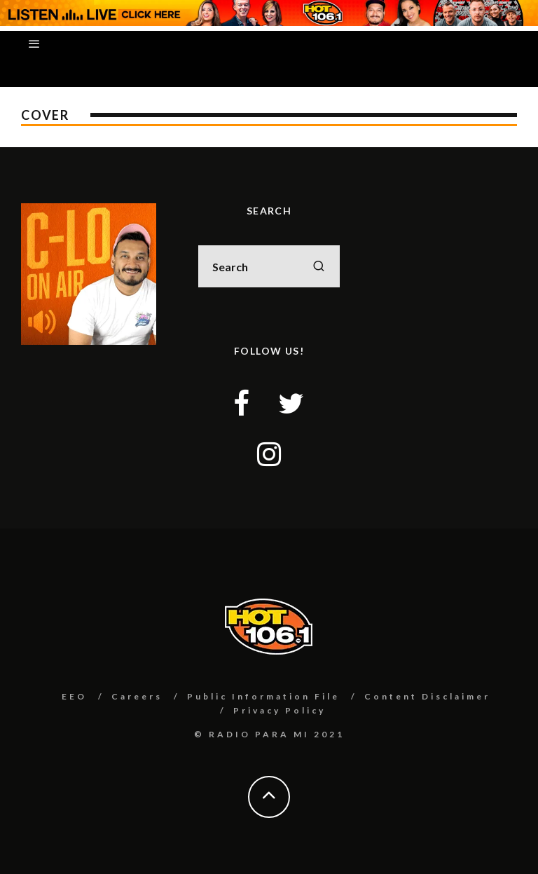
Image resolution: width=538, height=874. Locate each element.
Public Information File (263, 696)
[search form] (268, 266)
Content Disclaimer (427, 696)
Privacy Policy (279, 710)
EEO (74, 696)
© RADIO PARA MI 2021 (269, 734)
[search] (319, 266)
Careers (137, 696)
